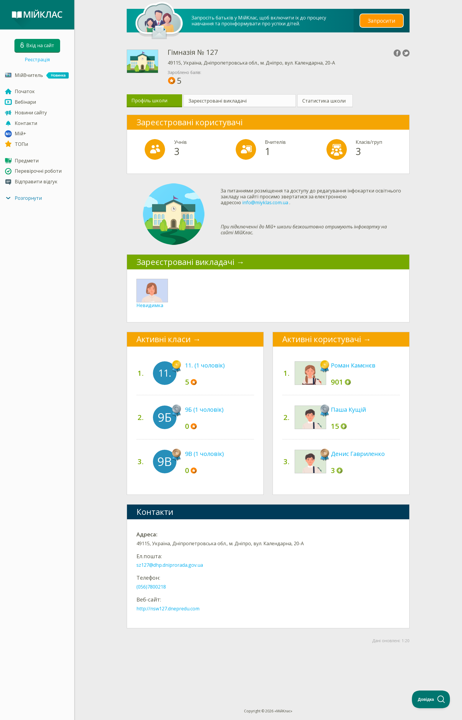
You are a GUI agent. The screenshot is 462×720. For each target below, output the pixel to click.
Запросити (381, 20)
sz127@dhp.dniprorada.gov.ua (169, 565)
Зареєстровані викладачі (218, 101)
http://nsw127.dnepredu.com (167, 608)
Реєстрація (37, 59)
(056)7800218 (151, 587)
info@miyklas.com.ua (265, 202)
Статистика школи (324, 101)
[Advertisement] (268, 666)
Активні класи (163, 339)
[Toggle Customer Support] (431, 699)
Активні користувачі (321, 339)
